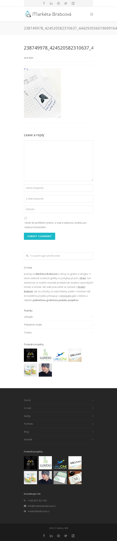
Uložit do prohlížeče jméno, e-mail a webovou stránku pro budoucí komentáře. (56, 225)
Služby (27, 416)
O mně (27, 408)
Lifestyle (28, 316)
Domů (27, 400)
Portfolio (28, 423)
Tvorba (27, 332)
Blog (26, 431)
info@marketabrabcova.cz (42, 505)
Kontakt (28, 439)
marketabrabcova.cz (38, 511)
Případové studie (33, 324)
